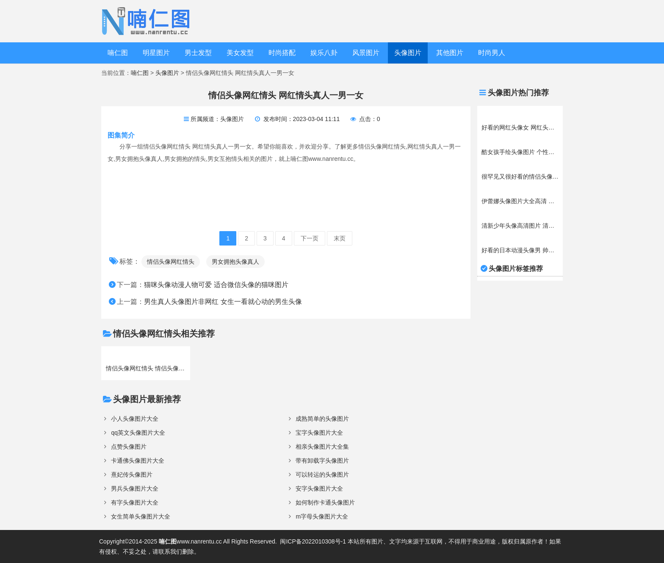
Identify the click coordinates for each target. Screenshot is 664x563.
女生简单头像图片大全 (140, 516)
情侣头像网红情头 (170, 261)
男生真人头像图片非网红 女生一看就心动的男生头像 (223, 301)
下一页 (309, 238)
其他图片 (449, 52)
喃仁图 (118, 52)
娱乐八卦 (324, 52)
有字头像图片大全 (134, 502)
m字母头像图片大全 (322, 516)
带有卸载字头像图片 (322, 460)
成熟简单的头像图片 (322, 418)
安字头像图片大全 (319, 488)
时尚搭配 (282, 52)
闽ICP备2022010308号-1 (313, 541)
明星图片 (156, 52)
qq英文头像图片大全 (138, 432)
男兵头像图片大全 (134, 488)
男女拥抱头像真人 (235, 261)
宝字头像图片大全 (319, 432)
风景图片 (365, 52)
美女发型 (240, 52)
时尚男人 (491, 52)
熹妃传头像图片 (131, 474)
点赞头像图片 (129, 446)
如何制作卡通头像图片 (325, 502)
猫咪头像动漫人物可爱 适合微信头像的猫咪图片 (216, 284)
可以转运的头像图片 (322, 474)
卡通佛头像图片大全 (137, 460)
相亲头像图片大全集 (322, 446)
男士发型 (198, 52)
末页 (340, 238)
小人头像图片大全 (134, 418)
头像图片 (407, 52)
